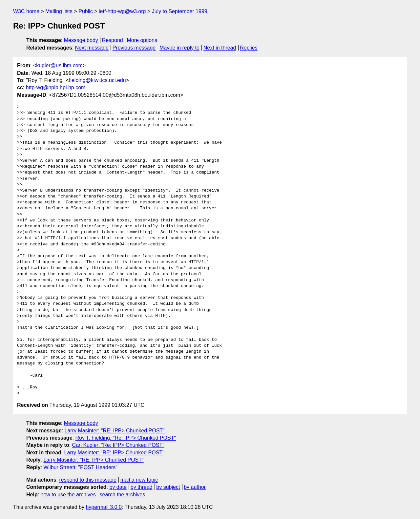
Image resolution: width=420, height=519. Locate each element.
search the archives (122, 494)
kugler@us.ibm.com (59, 65)
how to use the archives (68, 494)
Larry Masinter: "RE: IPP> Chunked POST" (115, 430)
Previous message (134, 48)
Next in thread (219, 48)
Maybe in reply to (179, 48)
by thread (142, 487)
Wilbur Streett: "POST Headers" (80, 467)
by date (117, 487)
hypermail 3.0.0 (103, 507)
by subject (168, 487)
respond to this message (87, 480)
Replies (248, 48)
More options (142, 40)
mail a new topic (139, 480)
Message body (81, 40)
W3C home (26, 11)
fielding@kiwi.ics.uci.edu (97, 80)
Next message (92, 48)
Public (85, 11)
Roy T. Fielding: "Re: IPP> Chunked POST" (125, 438)
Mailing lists (59, 11)
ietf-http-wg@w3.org (122, 11)
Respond (112, 40)
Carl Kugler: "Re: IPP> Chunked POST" (118, 445)
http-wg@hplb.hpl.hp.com (56, 87)
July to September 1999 (179, 11)
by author (195, 487)
